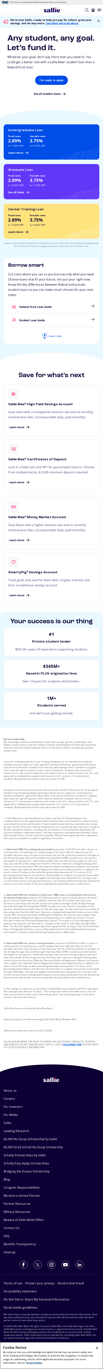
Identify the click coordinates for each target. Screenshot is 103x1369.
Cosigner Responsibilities (22, 1187)
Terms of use (13, 1283)
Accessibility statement (20, 1291)
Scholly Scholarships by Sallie (25, 1155)
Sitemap (9, 1252)
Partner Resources (17, 1204)
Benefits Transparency (20, 1244)
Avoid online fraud (71, 1283)
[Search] (87, 9)
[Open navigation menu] (99, 10)
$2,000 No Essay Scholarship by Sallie (30, 1139)
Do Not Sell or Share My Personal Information (36, 1299)
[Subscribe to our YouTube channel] (65, 1265)
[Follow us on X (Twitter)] (37, 1265)
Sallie (7, 1123)
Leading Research (16, 1131)
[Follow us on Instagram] (51, 1265)
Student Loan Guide (8, 319)
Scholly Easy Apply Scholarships (26, 1163)
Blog (7, 1179)
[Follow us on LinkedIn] (79, 1265)
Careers (9, 1099)
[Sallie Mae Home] (52, 10)
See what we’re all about (62, 23)
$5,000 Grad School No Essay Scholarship (33, 1147)
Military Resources (17, 1212)
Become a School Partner (22, 1196)
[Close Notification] (98, 20)
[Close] (97, 1348)
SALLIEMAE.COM (72, 1044)
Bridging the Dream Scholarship (27, 1171)
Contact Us (11, 1228)
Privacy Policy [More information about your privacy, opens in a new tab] (34, 1362)
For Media (11, 1115)
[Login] (93, 9)
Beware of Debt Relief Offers (24, 1220)
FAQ (6, 1236)
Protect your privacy (40, 1283)
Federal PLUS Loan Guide (8, 305)
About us (10, 1091)
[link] (51, 307)
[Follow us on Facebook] (23, 1265)
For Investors (13, 1107)
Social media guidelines (20, 1307)
